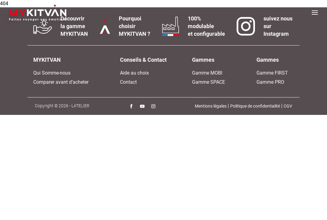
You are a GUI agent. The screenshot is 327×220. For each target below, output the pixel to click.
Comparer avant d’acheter (61, 82)
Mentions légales (211, 106)
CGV (288, 106)
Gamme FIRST (272, 73)
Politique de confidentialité (255, 106)
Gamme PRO (270, 82)
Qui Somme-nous (52, 73)
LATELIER (80, 105)
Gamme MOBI (207, 73)
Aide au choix (134, 73)
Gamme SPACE (208, 82)
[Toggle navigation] (315, 12)
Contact (128, 82)
